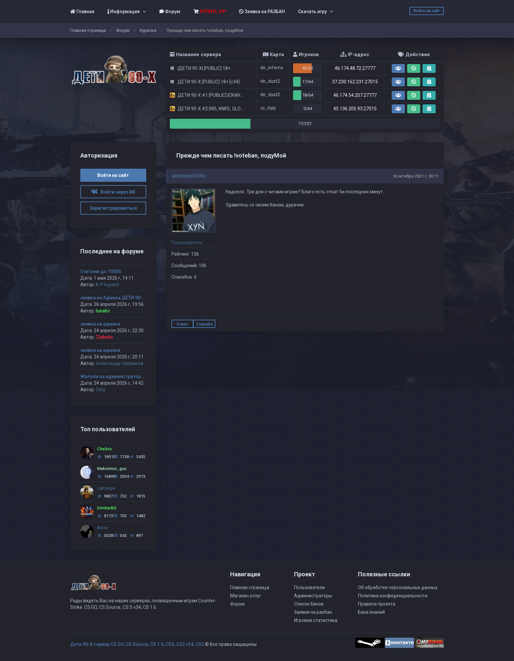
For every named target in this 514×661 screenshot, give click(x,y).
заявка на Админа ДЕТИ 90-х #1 (115, 297)
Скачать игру (312, 11)
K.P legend (107, 284)
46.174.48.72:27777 (355, 68)
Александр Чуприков (119, 363)
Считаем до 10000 (100, 271)
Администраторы (313, 595)
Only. (101, 389)
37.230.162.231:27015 (355, 81)
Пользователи (309, 587)
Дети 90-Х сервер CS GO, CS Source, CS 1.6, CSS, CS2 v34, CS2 (137, 644)
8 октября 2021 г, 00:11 (416, 176)
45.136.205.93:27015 (355, 108)
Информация (124, 11)
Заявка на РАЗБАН (262, 11)
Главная (82, 11)
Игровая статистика (315, 620)
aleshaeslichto (188, 176)
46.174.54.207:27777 (355, 95)
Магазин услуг (245, 595)
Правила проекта (376, 604)
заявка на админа (100, 324)
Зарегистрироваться (113, 208)
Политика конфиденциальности (392, 595)
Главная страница (88, 30)
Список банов (309, 604)
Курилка (148, 30)
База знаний (371, 612)
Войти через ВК (113, 192)
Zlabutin (104, 337)
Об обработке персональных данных (398, 587)
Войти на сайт (426, 11)
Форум (169, 11)
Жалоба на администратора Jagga (119, 376)
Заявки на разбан (313, 612)
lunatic (103, 310)
